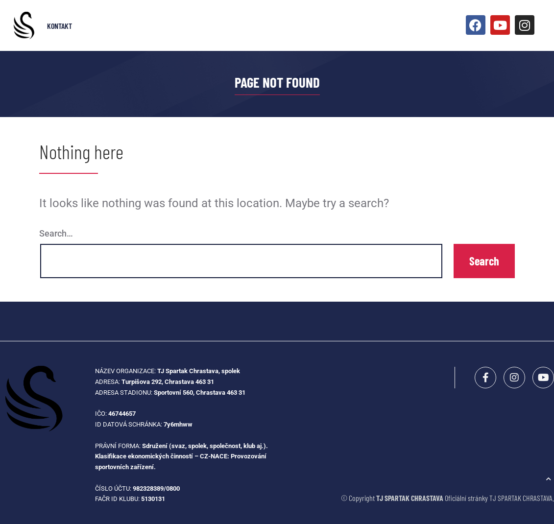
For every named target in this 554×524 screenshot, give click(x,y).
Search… (56, 233)
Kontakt (59, 25)
